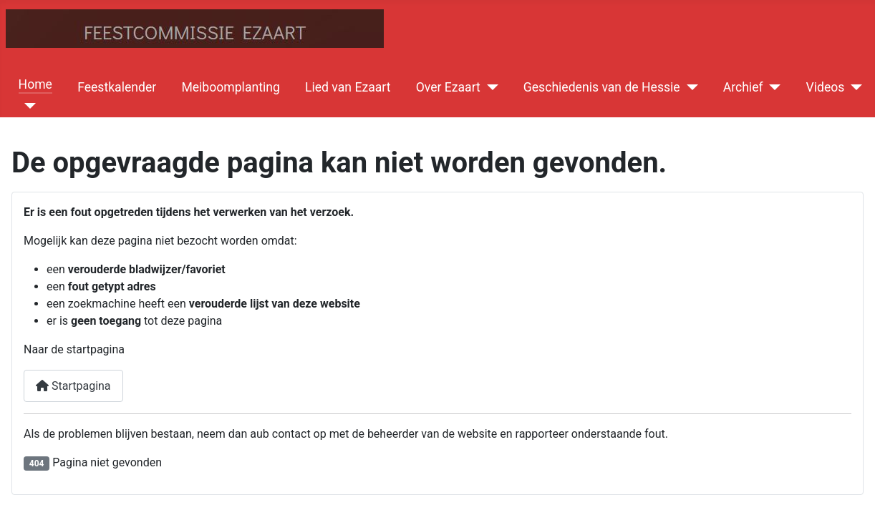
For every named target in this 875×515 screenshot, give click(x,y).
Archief (743, 87)
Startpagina (73, 386)
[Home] (28, 106)
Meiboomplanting (230, 87)
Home (35, 84)
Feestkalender (116, 87)
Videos (825, 87)
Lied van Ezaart (347, 87)
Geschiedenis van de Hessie (601, 87)
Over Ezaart (448, 87)
